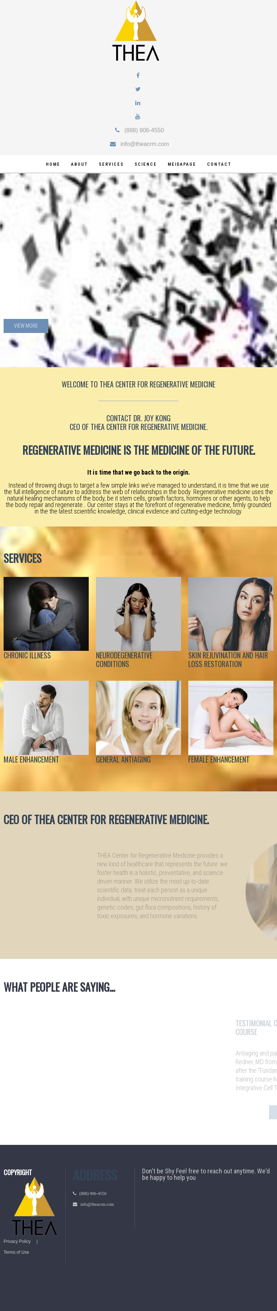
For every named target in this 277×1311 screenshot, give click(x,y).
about (79, 164)
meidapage (182, 164)
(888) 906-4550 (142, 130)
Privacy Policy (17, 1241)
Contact (219, 164)
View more (26, 326)
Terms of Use (16, 1252)
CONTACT (119, 418)
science (146, 164)
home (53, 164)
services (111, 164)
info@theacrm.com (142, 144)
